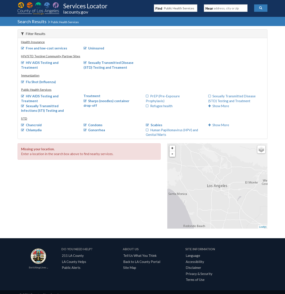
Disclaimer (193, 268)
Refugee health (159, 106)
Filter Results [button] (33, 34)
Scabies (154, 125)
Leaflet (262, 227)
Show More (218, 106)
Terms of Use (195, 280)
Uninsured (94, 48)
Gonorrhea (94, 130)
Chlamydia (31, 130)
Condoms (93, 125)
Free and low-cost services (44, 48)
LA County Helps (74, 262)
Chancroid (31, 125)
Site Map (129, 268)
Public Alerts (71, 268)
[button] (260, 8)
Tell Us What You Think (140, 255)
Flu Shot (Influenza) (38, 82)
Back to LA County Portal (141, 262)
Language (193, 255)
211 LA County (73, 255)
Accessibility (195, 262)
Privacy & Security (199, 274)
